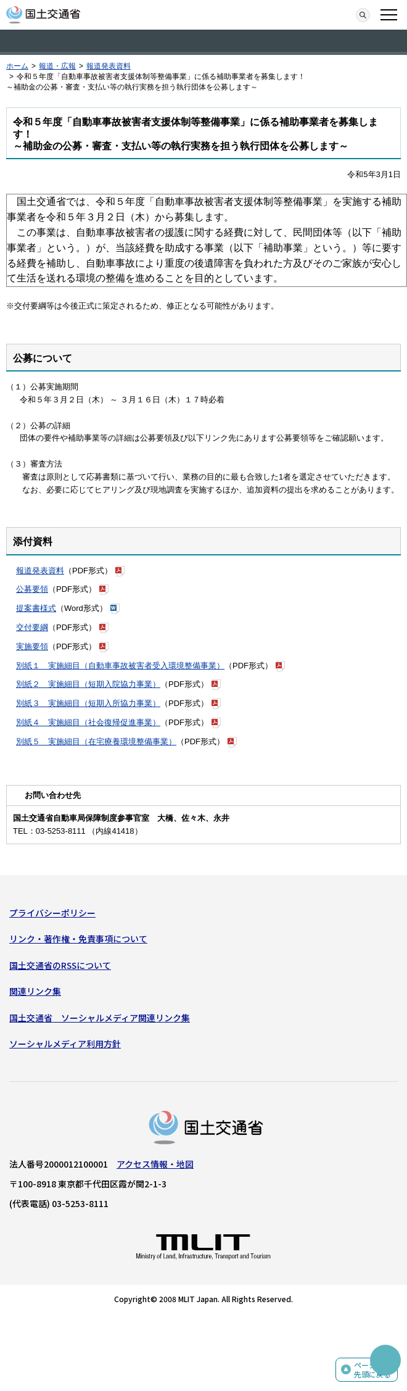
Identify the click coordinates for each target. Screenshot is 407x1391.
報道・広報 (57, 66)
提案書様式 (36, 608)
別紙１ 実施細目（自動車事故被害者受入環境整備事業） (120, 665)
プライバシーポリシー (52, 913)
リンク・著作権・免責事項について (78, 938)
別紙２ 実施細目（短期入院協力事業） (88, 684)
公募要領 (32, 589)
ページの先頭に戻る (372, 1370)
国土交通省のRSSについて (60, 965)
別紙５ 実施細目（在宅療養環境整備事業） (96, 741)
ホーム (17, 66)
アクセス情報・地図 (155, 1164)
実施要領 (32, 646)
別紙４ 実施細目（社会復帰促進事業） (88, 722)
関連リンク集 (35, 991)
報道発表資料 (108, 66)
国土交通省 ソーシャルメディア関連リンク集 (99, 1017)
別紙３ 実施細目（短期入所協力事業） (88, 703)
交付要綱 (32, 627)
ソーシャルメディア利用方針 (65, 1043)
